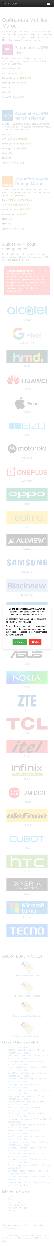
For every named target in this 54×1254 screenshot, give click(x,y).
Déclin (35, 642)
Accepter (19, 642)
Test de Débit (10, 3)
